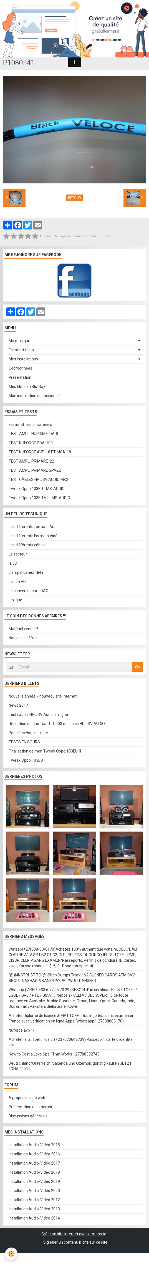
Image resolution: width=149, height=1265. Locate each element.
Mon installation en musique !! (34, 395)
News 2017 (18, 705)
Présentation (20, 377)
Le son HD (17, 581)
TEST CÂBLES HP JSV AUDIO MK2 (38, 479)
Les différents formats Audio (34, 526)
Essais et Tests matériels (30, 424)
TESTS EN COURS (24, 742)
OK (137, 667)
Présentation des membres (33, 1107)
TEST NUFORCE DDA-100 (31, 443)
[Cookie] (11, 1254)
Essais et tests (21, 350)
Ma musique (19, 341)
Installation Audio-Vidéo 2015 (34, 1145)
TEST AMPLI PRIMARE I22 (31, 461)
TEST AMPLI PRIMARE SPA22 (35, 470)
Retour (74, 198)
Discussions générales (28, 1116)
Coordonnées (20, 368)
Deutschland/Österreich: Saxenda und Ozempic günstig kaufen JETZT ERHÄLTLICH (70, 1066)
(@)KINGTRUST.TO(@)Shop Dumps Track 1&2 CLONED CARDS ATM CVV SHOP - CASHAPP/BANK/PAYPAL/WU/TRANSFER (72, 978)
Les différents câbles (27, 545)
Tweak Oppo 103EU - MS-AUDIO (37, 488)
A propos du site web (27, 1097)
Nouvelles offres (23, 638)
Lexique (15, 600)
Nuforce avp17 (21, 1030)
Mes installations (23, 359)
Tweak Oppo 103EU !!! (27, 760)
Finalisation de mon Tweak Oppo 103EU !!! (45, 751)
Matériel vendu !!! (23, 629)
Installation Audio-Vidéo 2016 (34, 1154)
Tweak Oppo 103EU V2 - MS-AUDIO (39, 498)
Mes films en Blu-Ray (27, 386)
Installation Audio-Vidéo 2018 (34, 1172)
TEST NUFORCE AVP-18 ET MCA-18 (40, 452)
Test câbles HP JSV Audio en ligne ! (39, 714)
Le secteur (18, 554)
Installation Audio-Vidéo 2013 (34, 1209)
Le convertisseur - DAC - (29, 591)
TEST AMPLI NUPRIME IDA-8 (33, 433)
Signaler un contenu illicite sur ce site (75, 1242)
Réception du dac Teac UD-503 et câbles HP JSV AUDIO (57, 723)
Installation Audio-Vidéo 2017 (34, 1163)
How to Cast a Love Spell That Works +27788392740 (54, 1054)
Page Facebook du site (28, 733)
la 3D (13, 563)
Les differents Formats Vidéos (35, 536)
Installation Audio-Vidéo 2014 (34, 1218)
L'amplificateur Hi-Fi (26, 572)
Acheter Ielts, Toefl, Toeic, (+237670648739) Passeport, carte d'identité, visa (71, 1042)
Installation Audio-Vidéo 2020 (34, 1190)
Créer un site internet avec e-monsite (73, 1234)
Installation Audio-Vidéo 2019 (34, 1181)
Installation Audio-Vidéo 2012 (34, 1200)
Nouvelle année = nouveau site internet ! (43, 696)
